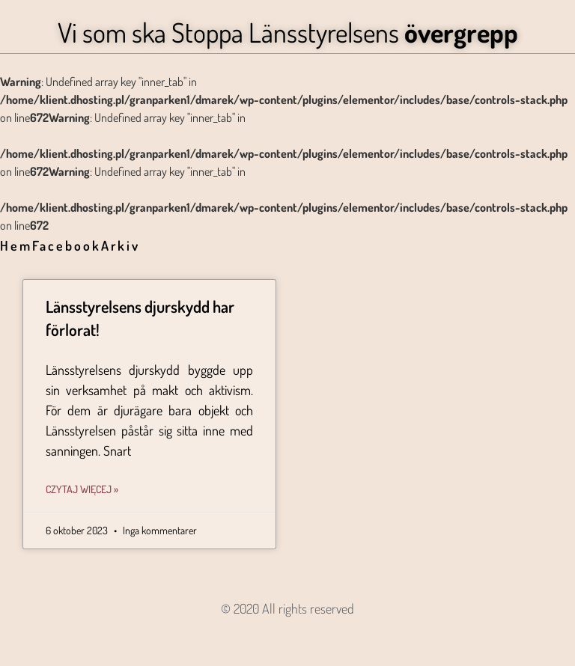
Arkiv (120, 245)
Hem (16, 245)
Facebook (66, 245)
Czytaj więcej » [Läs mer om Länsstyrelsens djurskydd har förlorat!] (82, 489)
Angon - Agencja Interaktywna (288, 633)
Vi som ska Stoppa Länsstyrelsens (288, 32)
